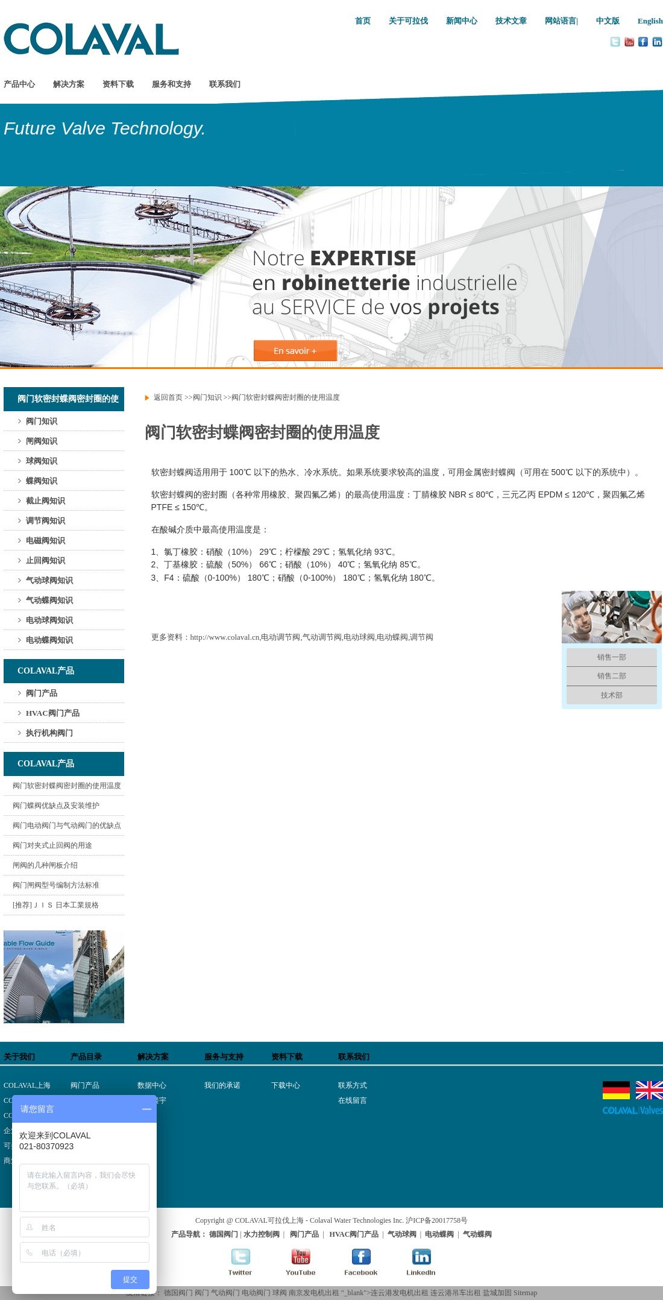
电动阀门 (256, 1293)
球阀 (279, 1293)
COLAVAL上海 (27, 1085)
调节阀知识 (45, 520)
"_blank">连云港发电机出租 (385, 1293)
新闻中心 (461, 20)
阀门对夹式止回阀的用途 (52, 845)
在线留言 (352, 1100)
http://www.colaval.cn (225, 637)
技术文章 (511, 20)
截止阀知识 (45, 500)
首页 (363, 20)
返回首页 (168, 397)
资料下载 (118, 84)
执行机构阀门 (49, 732)
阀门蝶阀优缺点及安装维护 (56, 805)
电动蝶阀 (392, 637)
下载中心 (285, 1085)
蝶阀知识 (41, 480)
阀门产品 (41, 693)
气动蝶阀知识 (49, 600)
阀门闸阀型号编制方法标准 (56, 885)
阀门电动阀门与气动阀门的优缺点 (67, 825)
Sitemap (525, 1293)
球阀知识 (41, 460)
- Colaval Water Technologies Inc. (355, 1220)
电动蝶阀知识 (49, 640)
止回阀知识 (45, 560)
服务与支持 (224, 1056)
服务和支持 (171, 84)
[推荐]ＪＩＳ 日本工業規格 (56, 905)
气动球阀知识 (49, 580)
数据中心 (151, 1085)
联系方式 (352, 1085)
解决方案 (68, 84)
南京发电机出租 (314, 1293)
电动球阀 (359, 637)
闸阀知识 (41, 441)
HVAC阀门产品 (53, 713)
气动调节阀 (322, 637)
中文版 (608, 20)
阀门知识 (41, 421)
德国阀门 (178, 1293)
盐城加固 (497, 1293)
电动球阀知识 (49, 620)
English (650, 20)
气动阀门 (225, 1293)
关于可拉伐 (408, 20)
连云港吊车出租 (455, 1293)
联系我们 (224, 84)
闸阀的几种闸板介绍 (45, 865)
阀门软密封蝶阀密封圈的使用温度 (67, 785)
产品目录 (86, 1056)
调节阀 (421, 637)
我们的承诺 (222, 1085)
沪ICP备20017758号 (437, 1220)
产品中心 (19, 84)
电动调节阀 (280, 637)
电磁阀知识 (45, 540)
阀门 (202, 1293)
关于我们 (19, 1056)
